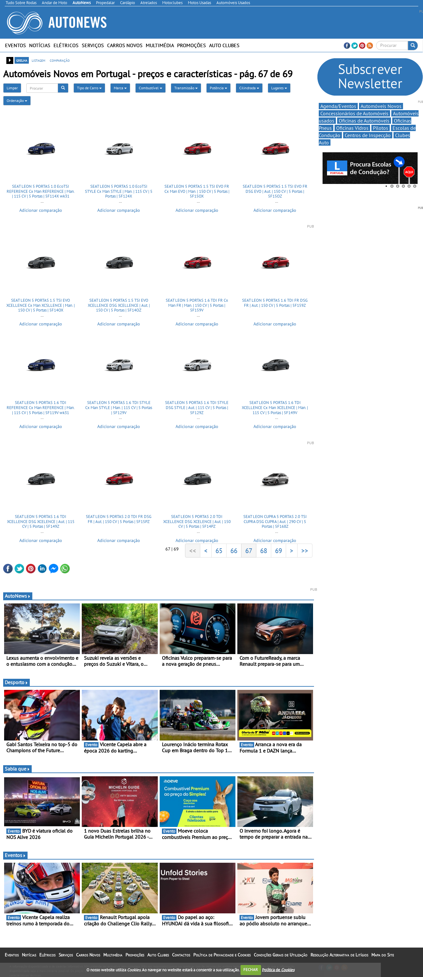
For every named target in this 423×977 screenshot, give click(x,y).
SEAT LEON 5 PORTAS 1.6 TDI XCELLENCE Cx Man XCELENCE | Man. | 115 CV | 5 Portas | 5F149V (275, 407)
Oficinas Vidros (352, 128)
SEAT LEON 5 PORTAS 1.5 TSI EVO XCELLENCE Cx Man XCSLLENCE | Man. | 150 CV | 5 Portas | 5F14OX (40, 305)
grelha (21, 60)
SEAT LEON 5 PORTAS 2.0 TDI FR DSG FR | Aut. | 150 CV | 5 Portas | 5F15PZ (118, 519)
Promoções (191, 45)
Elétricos (66, 45)
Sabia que (17, 769)
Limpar (12, 87)
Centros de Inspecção (368, 135)
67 (248, 550)
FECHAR (250, 969)
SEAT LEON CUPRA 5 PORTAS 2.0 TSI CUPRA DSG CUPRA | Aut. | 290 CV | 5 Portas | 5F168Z (275, 521)
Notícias (39, 45)
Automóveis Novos (381, 106)
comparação (60, 60)
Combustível (150, 87)
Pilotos (380, 128)
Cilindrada (249, 87)
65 (218, 550)
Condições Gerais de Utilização (280, 955)
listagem (38, 60)
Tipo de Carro (89, 87)
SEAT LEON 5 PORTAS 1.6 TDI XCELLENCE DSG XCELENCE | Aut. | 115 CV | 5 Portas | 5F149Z (40, 521)
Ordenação (17, 100)
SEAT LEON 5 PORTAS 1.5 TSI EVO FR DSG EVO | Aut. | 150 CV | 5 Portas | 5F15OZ (275, 191)
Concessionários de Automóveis (354, 113)
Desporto (16, 682)
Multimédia (160, 45)
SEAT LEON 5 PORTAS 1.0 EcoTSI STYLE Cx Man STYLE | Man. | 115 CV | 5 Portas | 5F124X (118, 191)
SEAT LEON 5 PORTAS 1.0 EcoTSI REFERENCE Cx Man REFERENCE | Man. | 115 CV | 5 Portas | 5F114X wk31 (41, 191)
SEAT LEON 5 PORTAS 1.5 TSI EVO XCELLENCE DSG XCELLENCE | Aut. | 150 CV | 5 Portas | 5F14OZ (119, 305)
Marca (120, 87)
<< (192, 550)
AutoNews (18, 596)
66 (233, 550)
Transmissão (186, 87)
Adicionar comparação (40, 210)
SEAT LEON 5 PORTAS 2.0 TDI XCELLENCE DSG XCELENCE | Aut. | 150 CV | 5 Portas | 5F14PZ (197, 521)
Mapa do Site (382, 955)
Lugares (279, 87)
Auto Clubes (224, 45)
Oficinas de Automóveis (364, 120)
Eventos (15, 45)
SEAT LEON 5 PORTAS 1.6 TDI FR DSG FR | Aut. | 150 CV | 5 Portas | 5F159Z (275, 303)
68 (263, 550)
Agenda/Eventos (338, 106)
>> (304, 550)
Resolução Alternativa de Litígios (339, 955)
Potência (218, 87)
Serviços (93, 45)
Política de (278, 969)
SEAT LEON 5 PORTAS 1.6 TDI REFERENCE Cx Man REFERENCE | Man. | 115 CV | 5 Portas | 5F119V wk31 (41, 407)
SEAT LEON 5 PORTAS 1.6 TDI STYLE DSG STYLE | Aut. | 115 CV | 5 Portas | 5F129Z (196, 407)
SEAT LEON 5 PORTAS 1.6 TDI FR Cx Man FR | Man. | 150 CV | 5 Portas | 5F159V (197, 305)
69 (278, 550)
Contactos (181, 955)
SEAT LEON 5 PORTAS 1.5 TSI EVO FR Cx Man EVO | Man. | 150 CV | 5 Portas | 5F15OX (196, 191)
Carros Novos (125, 45)
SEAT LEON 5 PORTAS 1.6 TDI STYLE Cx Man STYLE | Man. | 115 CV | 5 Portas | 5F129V (118, 407)
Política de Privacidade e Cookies (222, 955)
